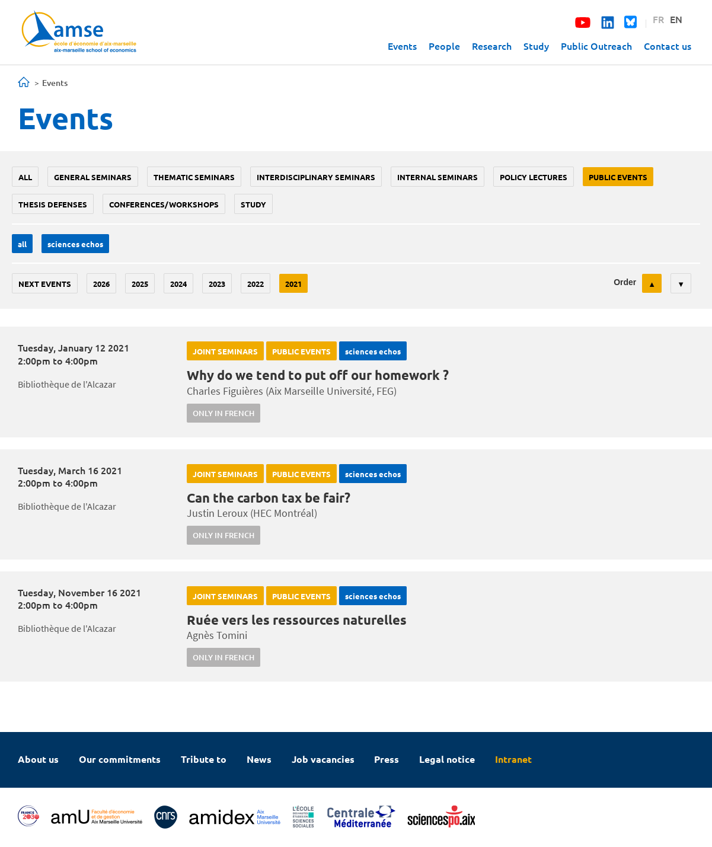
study (253, 204)
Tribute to (203, 759)
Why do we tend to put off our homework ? (318, 375)
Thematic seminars (194, 177)
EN (676, 18)
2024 (178, 284)
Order (625, 282)
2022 (255, 284)
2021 (293, 284)
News (259, 759)
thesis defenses (52, 204)
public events (618, 177)
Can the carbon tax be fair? (268, 498)
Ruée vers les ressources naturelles (297, 620)
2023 (217, 284)
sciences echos (75, 244)
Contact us (667, 45)
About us (38, 759)
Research (492, 45)
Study (536, 45)
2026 (101, 284)
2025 (140, 284)
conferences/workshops (164, 204)
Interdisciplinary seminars (316, 177)
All (25, 177)
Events (402, 45)
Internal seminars (437, 177)
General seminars (93, 177)
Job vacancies (323, 759)
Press (386, 759)
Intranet (513, 759)
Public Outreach (596, 45)
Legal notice (447, 759)
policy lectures (533, 177)
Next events (44, 284)
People (444, 45)
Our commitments (120, 759)
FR (658, 18)
